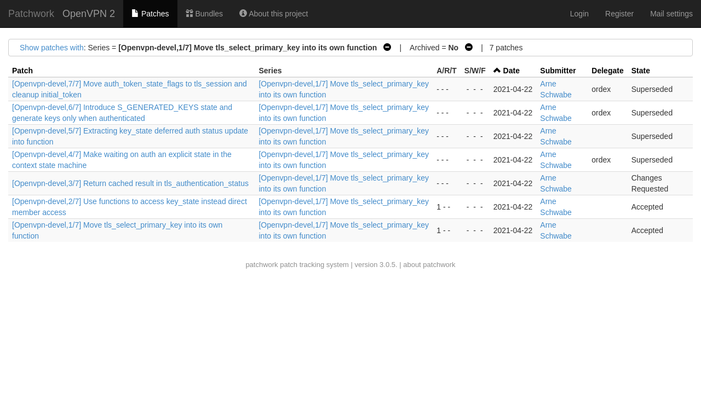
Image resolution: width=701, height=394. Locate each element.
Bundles (204, 13)
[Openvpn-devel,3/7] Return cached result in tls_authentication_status (130, 183)
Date (511, 70)
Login (579, 13)
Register (619, 13)
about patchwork (429, 264)
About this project (273, 13)
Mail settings (671, 13)
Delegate (607, 70)
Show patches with (52, 47)
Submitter (558, 70)
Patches (150, 13)
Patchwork (31, 13)
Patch (22, 70)
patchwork (261, 264)
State (640, 70)
